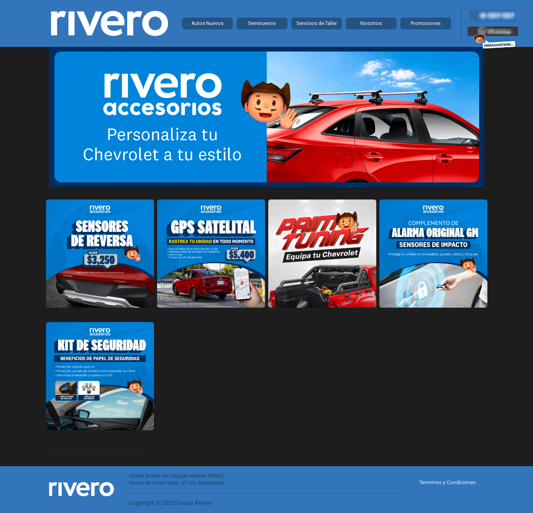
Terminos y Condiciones (448, 482)
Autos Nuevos (207, 23)
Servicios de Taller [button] (316, 23)
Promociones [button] (426, 23)
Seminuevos (262, 23)
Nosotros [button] (371, 23)
